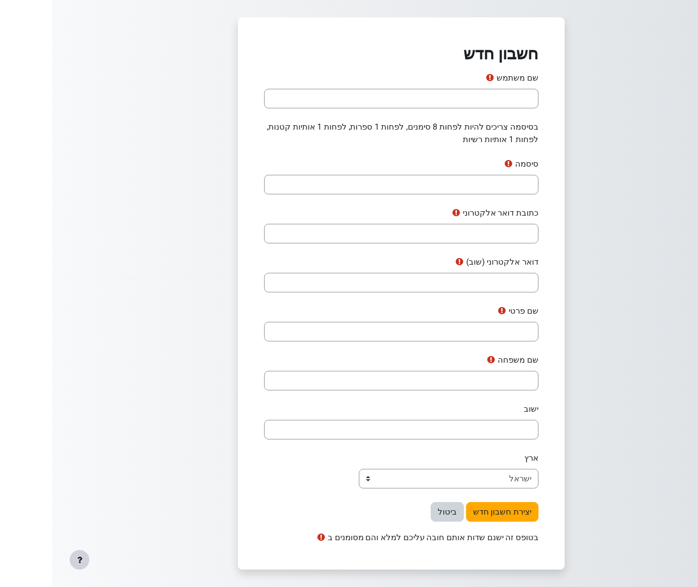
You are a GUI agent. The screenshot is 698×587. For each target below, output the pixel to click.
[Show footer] (27, 560)
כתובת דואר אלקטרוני (448, 213)
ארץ (479, 458)
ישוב (479, 409)
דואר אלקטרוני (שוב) (450, 262)
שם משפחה (465, 360)
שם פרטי (471, 311)
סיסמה (474, 164)
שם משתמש (465, 78)
